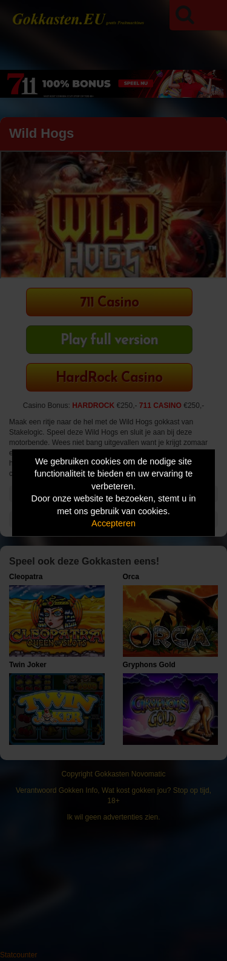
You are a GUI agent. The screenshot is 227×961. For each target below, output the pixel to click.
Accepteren (113, 524)
